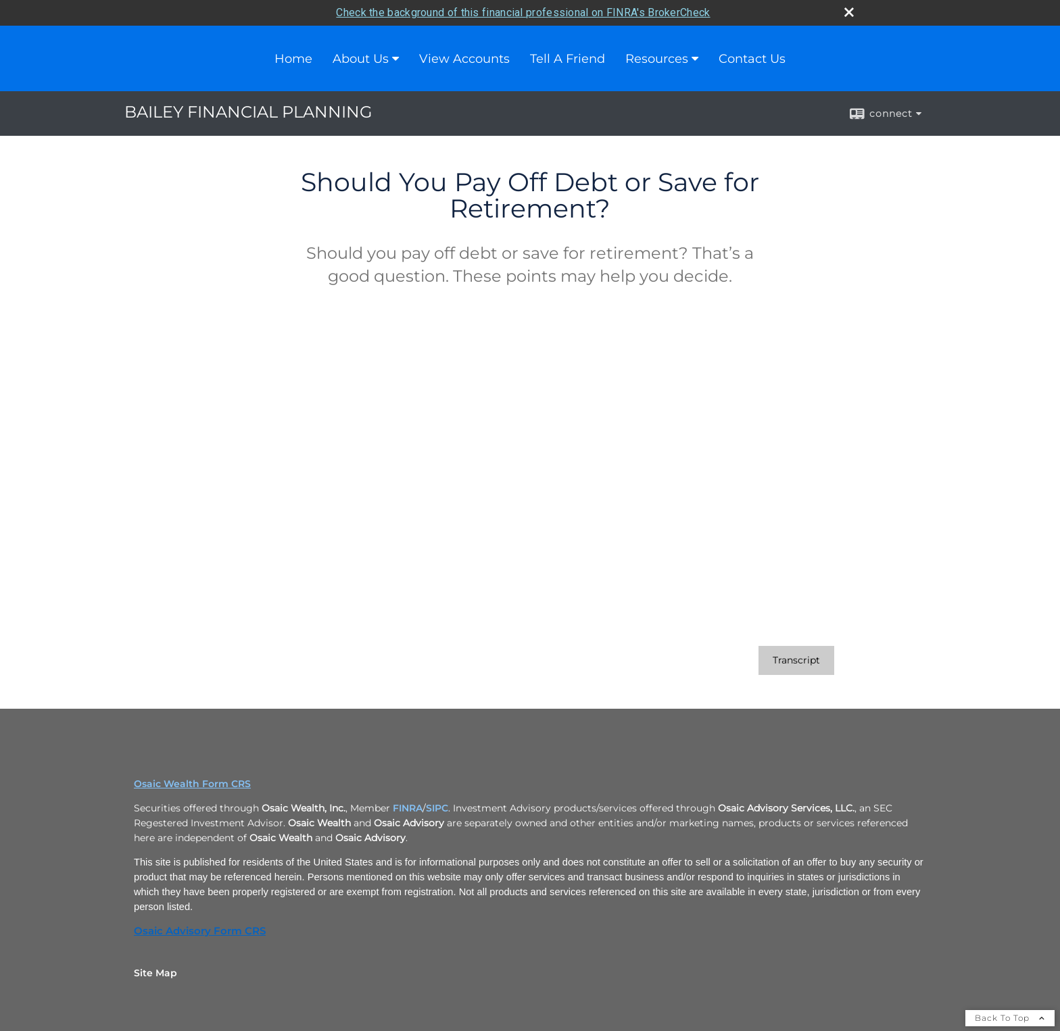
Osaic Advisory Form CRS (200, 930)
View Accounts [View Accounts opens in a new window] (464, 57)
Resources (656, 57)
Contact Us (752, 57)
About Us (361, 57)
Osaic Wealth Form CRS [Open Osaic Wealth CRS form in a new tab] (192, 782)
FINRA (408, 807)
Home (293, 57)
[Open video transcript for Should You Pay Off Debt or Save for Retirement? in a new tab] (796, 659)
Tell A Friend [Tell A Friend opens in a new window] (567, 57)
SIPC (437, 807)
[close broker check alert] (849, 10)
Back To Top (1010, 1016)
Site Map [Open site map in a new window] (155, 971)
